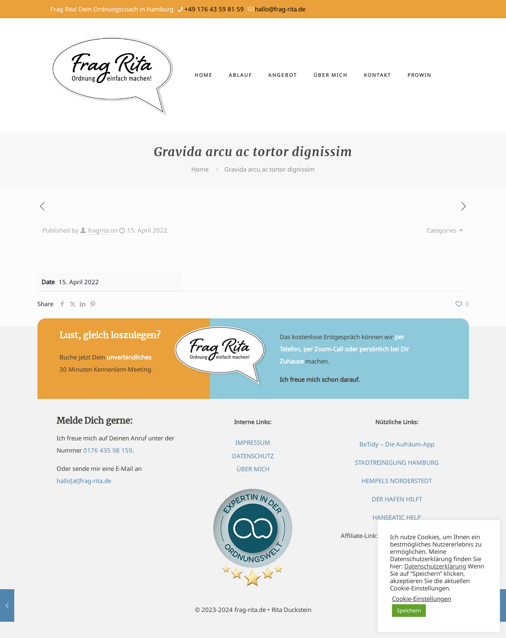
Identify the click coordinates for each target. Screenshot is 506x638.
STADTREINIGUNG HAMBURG (397, 462)
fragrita (98, 230)
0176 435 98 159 (107, 450)
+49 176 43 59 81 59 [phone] (214, 9)
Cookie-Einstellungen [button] (421, 598)
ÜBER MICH (253, 469)
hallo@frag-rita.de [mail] (280, 9)
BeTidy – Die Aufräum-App (396, 444)
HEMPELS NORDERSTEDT (396, 481)
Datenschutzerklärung (435, 566)
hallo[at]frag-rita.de (84, 481)
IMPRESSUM (252, 442)
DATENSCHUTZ (253, 456)
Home (199, 169)
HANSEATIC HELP (396, 517)
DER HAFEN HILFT (397, 499)
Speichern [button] (409, 610)
